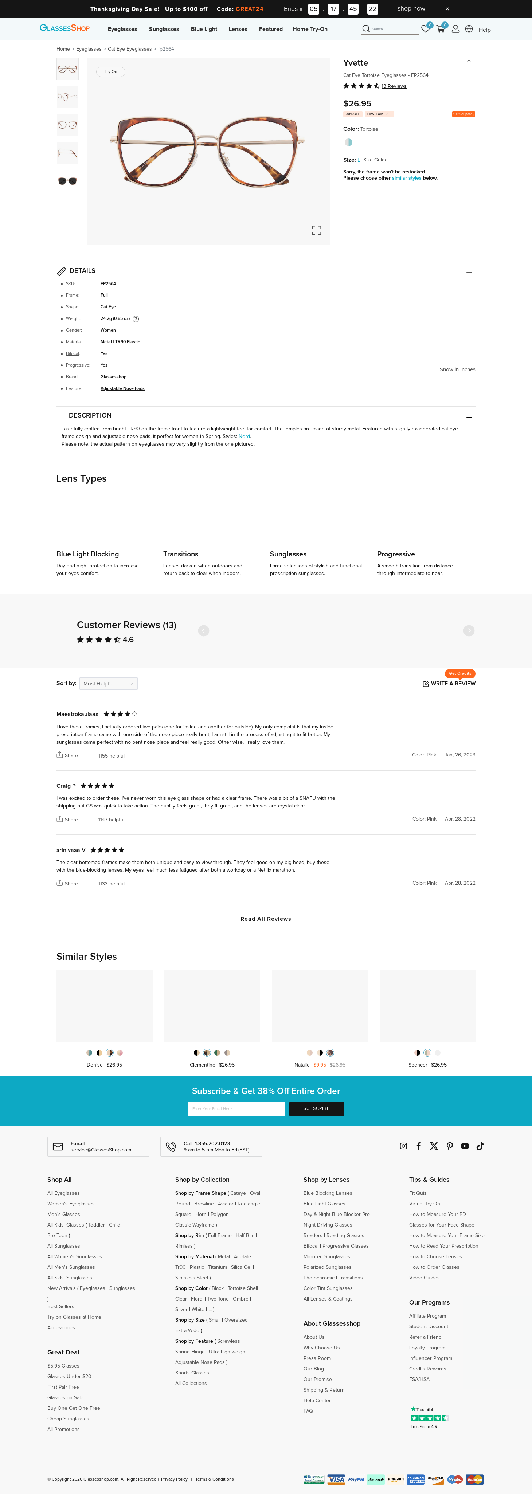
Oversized (236, 1320)
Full (104, 295)
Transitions (351, 1277)
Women (108, 330)
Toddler (96, 1225)
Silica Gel (241, 1267)
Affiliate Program (427, 1316)
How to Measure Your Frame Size (447, 1235)
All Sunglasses (63, 1246)
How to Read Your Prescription (443, 1246)
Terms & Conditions (214, 1479)
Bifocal (72, 353)
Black (218, 1288)
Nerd (244, 436)
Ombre (241, 1299)
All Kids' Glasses (65, 1225)
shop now (411, 8)
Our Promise (318, 1379)
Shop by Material (194, 1256)
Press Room (317, 1358)
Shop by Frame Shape (200, 1193)
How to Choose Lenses (435, 1256)
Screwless (228, 1341)
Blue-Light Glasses (324, 1203)
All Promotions (63, 1429)
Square (183, 1214)
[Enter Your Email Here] (236, 1109)
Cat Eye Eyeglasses (130, 49)
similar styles (407, 178)
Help (485, 30)
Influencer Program (430, 1358)
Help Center (317, 1400)
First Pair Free (63, 1387)
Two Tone (218, 1299)
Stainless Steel (191, 1277)
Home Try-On (310, 29)
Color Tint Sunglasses (328, 1288)
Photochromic (319, 1277)
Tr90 (180, 1267)
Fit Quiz (418, 1193)
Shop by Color (191, 1288)
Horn (201, 1214)
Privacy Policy (174, 1479)
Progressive (77, 365)
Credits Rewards (427, 1369)
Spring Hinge (190, 1351)
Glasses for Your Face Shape (441, 1225)
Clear (181, 1299)
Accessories (61, 1327)
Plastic (197, 1267)
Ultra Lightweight (228, 1351)
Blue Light (204, 29)
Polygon (220, 1214)
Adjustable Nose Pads (123, 388)
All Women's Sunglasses (74, 1256)
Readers (313, 1235)
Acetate (242, 1256)
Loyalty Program (427, 1347)
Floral (197, 1299)
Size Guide (375, 160)
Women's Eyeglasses (71, 1203)
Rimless (184, 1246)
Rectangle (249, 1203)
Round (182, 1203)
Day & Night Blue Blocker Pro (337, 1214)
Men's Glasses (63, 1214)
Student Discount (428, 1326)
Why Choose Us (322, 1347)
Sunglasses (164, 29)
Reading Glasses (345, 1235)
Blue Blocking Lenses (328, 1193)
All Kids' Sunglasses (69, 1277)
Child (115, 1225)
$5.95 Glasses (63, 1366)
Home (63, 49)
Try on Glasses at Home (74, 1317)
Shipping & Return (324, 1390)
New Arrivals (61, 1288)
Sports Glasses (192, 1373)
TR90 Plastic (127, 342)
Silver (181, 1309)
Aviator (226, 1203)
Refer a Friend (425, 1337)
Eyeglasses (122, 29)
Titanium (217, 1267)
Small (214, 1320)
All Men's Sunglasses (71, 1267)
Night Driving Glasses (328, 1225)
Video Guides (424, 1277)
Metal (106, 342)
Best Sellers (60, 1306)
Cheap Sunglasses (68, 1418)
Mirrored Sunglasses (327, 1256)
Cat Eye (108, 307)
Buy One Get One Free (73, 1408)
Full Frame (220, 1235)
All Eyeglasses (63, 1193)
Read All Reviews (266, 919)
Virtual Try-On (424, 1203)
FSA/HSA (419, 1379)
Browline (204, 1203)
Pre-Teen (57, 1235)
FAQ (308, 1411)
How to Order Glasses (434, 1267)
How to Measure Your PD (437, 1214)
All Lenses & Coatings (328, 1299)
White (198, 1309)
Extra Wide (187, 1330)
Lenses (238, 29)
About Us (314, 1337)
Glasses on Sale (65, 1397)
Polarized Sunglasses (328, 1267)
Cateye (238, 1193)
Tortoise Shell (243, 1288)
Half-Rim (245, 1235)
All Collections (191, 1383)
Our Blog (314, 1369)
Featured (271, 29)
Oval (255, 1193)
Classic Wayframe (194, 1225)
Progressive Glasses (345, 1246)
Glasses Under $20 (69, 1376)
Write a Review (453, 684)
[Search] (390, 29)
